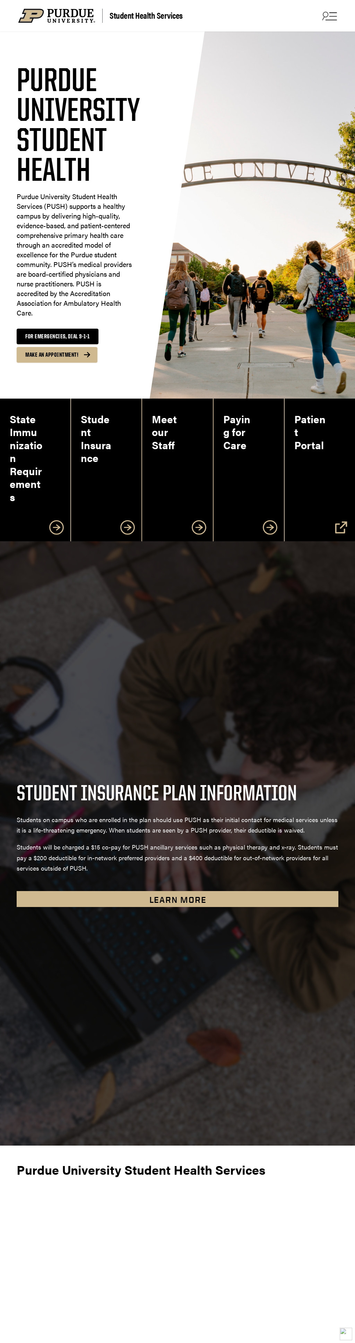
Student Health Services (146, 15)
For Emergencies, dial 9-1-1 (57, 336)
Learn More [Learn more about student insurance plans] (178, 899)
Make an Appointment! (51, 354)
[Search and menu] (328, 16)
